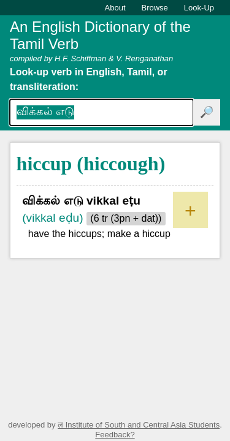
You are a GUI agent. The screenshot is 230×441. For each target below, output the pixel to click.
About (115, 7)
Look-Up (199, 7)
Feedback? (114, 434)
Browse (155, 7)
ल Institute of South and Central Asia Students (139, 424)
